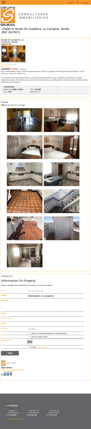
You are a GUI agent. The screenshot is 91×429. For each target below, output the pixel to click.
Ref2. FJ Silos (5, 66)
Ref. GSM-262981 (7, 64)
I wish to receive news (39, 337)
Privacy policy (41, 347)
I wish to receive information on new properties (49, 333)
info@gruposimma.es (16, 419)
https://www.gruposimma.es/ (12, 370)
